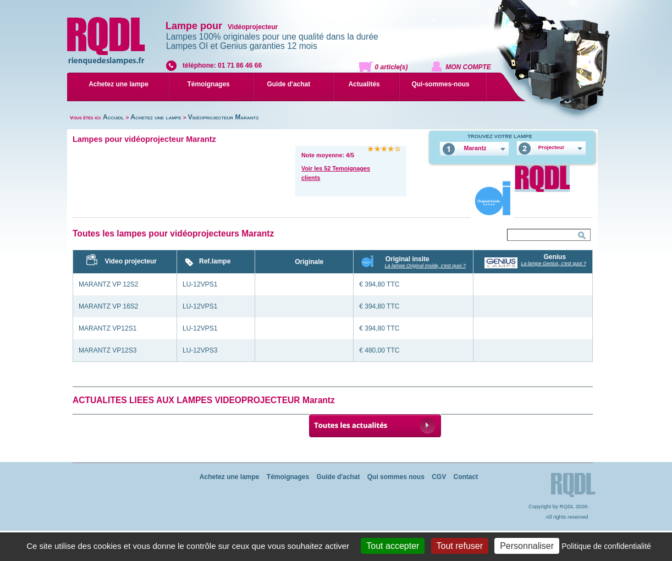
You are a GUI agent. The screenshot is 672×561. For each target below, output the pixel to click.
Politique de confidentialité (606, 546)
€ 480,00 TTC (379, 350)
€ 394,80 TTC (379, 284)
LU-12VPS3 (200, 350)
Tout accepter (392, 546)
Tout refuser (460, 546)
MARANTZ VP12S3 (107, 350)
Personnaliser (527, 546)
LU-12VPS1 (200, 284)
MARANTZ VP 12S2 (108, 284)
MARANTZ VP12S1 (107, 328)
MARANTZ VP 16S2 (108, 306)
